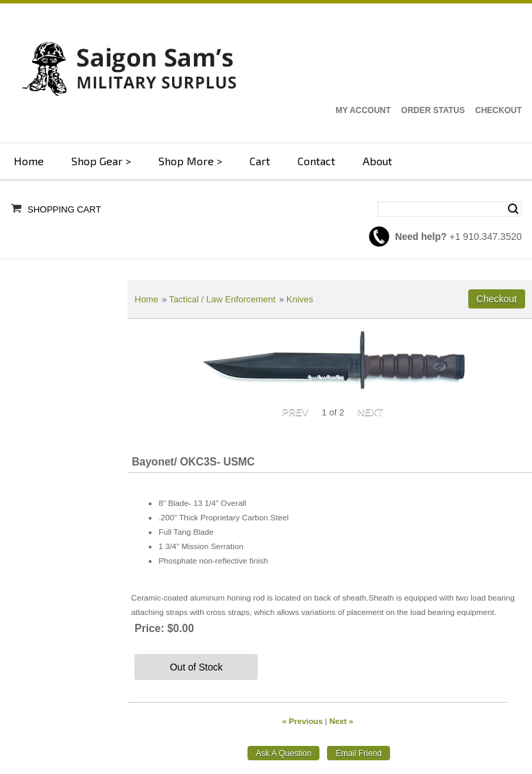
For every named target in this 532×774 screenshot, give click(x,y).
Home (29, 160)
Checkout (498, 110)
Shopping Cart (64, 209)
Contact (316, 160)
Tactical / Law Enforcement (222, 299)
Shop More (186, 160)
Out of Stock (196, 667)
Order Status (433, 110)
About (377, 160)
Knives (300, 299)
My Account (363, 110)
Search (513, 209)
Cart (260, 160)
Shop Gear (97, 160)
